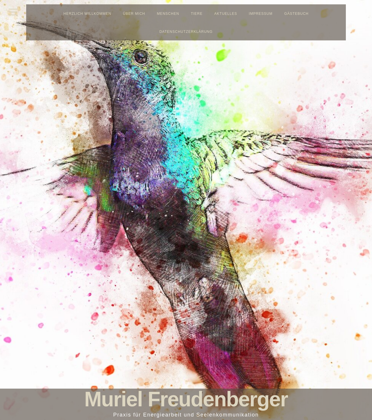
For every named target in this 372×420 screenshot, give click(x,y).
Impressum (261, 14)
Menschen (168, 14)
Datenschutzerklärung (185, 32)
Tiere (197, 14)
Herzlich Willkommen (87, 14)
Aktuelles (225, 14)
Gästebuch (296, 14)
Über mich (134, 14)
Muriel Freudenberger (186, 399)
